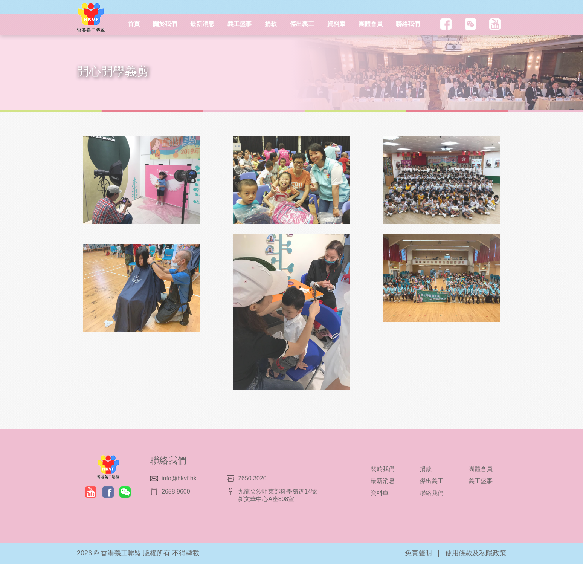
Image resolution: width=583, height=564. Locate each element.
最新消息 (202, 24)
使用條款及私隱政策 (475, 553)
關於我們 (165, 24)
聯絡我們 (408, 24)
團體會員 (371, 24)
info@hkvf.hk (179, 478)
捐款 (271, 24)
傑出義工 (302, 24)
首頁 (134, 24)
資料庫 (336, 24)
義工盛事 (239, 24)
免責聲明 (418, 553)
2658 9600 (176, 491)
